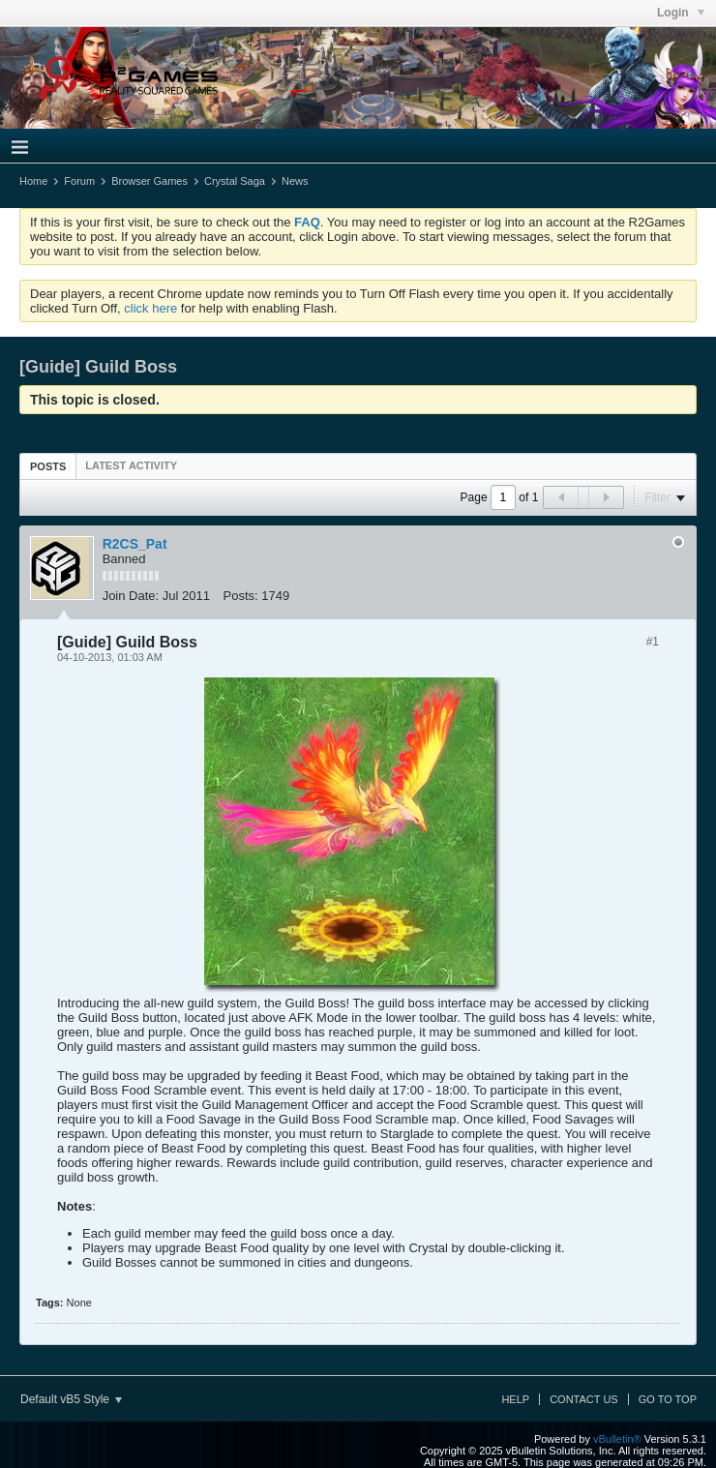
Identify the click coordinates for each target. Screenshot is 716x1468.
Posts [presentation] (48, 466)
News (295, 181)
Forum (79, 181)
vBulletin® (617, 1439)
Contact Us (584, 1399)
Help (515, 1399)
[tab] (47, 466)
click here (150, 308)
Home (33, 181)
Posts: (241, 595)
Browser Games (149, 181)
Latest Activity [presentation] (131, 465)
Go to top (668, 1399)
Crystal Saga (234, 181)
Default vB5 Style (71, 1399)
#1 (652, 641)
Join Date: (131, 595)
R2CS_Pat (135, 544)
